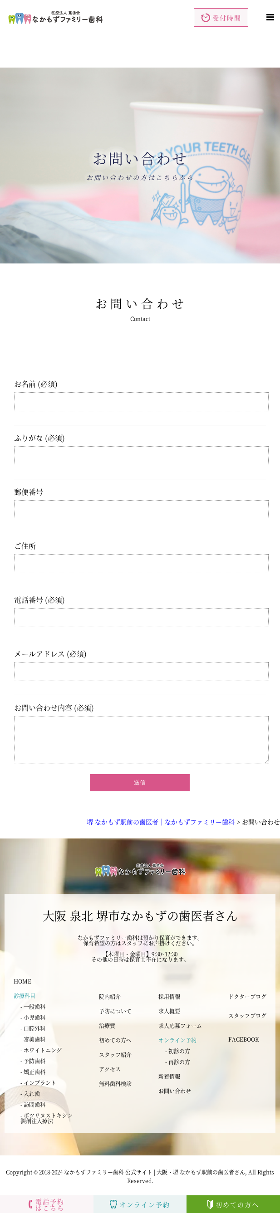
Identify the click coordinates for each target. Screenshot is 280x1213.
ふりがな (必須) (141, 441)
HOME (22, 981)
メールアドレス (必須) (141, 657)
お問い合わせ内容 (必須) (141, 711)
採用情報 (169, 996)
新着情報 (169, 1076)
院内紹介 (110, 996)
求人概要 (169, 1011)
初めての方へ (115, 1040)
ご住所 (141, 549)
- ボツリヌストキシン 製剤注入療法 (46, 1118)
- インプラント (38, 1082)
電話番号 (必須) (141, 603)
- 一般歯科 (32, 1006)
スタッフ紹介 (115, 1054)
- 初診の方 (177, 1051)
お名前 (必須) (141, 387)
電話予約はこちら (46, 1204)
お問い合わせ (174, 1091)
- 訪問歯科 (32, 1104)
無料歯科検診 (115, 1083)
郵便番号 (141, 495)
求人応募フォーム (180, 1025)
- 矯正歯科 (32, 1072)
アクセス (110, 1069)
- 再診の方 (177, 1062)
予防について (115, 1011)
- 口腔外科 (32, 1028)
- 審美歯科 (32, 1039)
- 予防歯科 (32, 1061)
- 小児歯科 (32, 1017)
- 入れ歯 (30, 1093)
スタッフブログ (247, 1015)
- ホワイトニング (41, 1050)
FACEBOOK (243, 1039)
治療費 (107, 1025)
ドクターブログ (247, 996)
